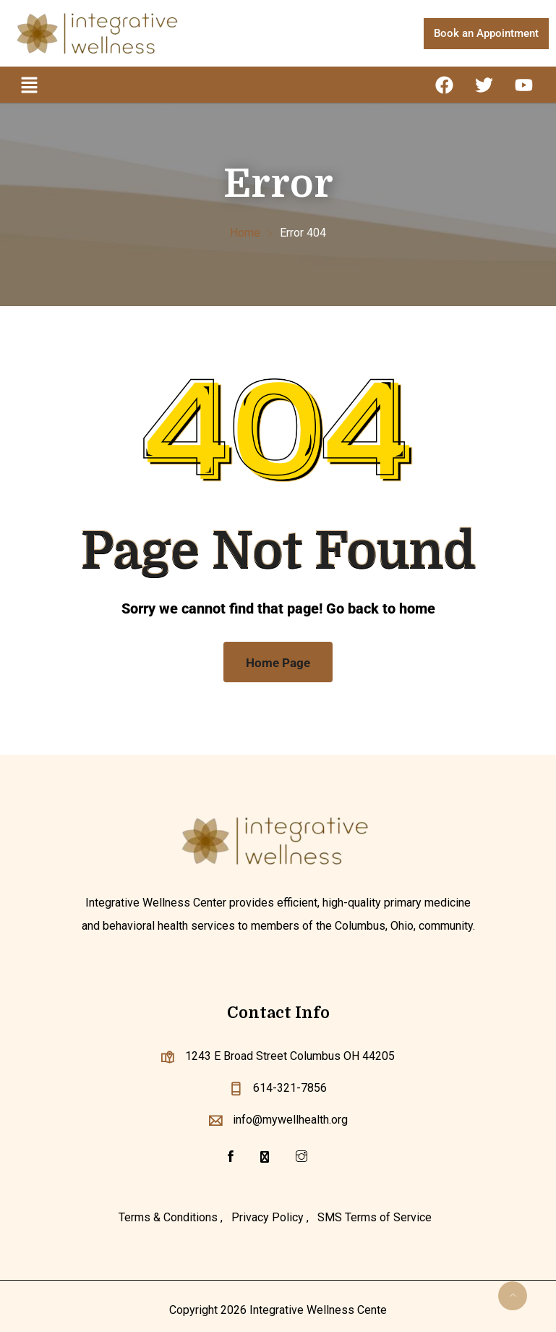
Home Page (278, 663)
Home (245, 232)
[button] (28, 84)
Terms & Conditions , (171, 1217)
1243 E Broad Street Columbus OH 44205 (290, 1056)
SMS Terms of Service (374, 1217)
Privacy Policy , (270, 1217)
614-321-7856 (290, 1088)
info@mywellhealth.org (290, 1120)
